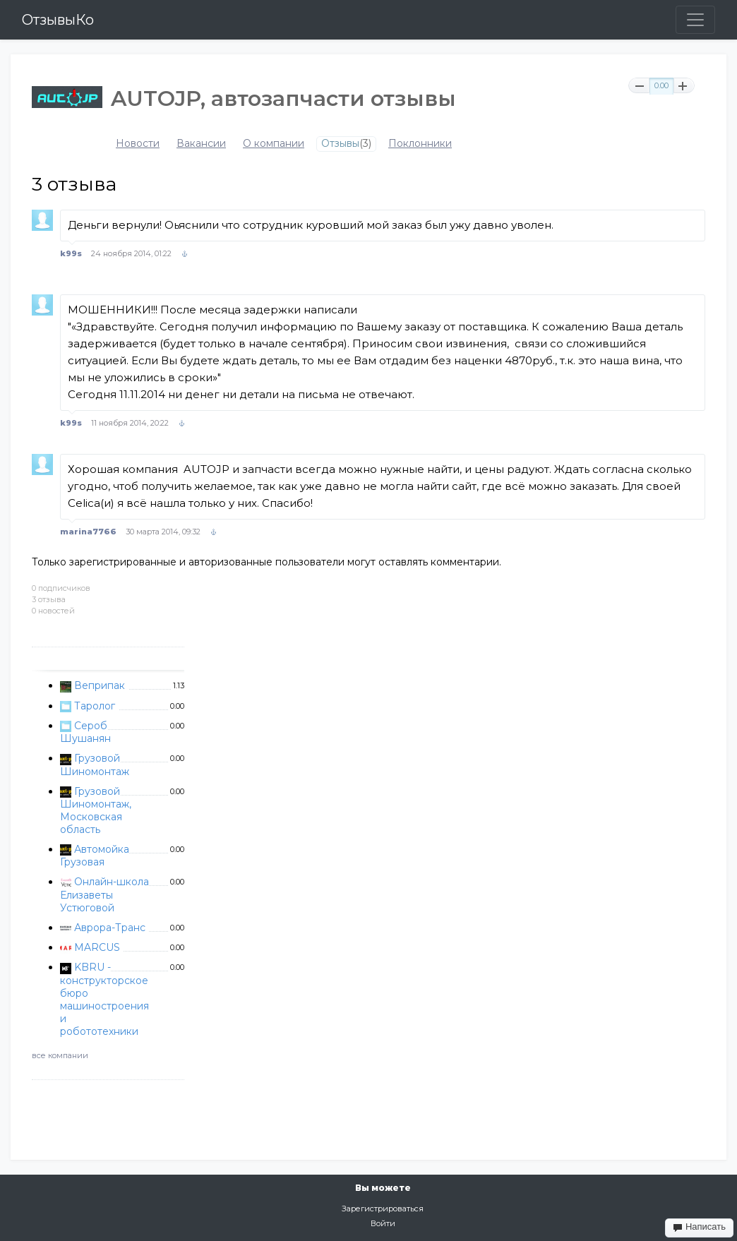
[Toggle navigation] (695, 20)
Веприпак (99, 685)
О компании (273, 143)
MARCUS (97, 947)
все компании (60, 1055)
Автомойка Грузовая (94, 855)
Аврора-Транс (109, 927)
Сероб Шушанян (85, 732)
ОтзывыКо (58, 19)
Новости (138, 143)
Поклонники (420, 143)
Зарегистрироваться (383, 1208)
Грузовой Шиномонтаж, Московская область (95, 810)
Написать (699, 1227)
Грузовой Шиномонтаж (94, 764)
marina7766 (88, 531)
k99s (71, 253)
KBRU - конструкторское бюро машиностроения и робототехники (104, 999)
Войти (383, 1223)
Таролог (94, 706)
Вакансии (201, 143)
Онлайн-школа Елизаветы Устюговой (104, 894)
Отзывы (340, 143)
